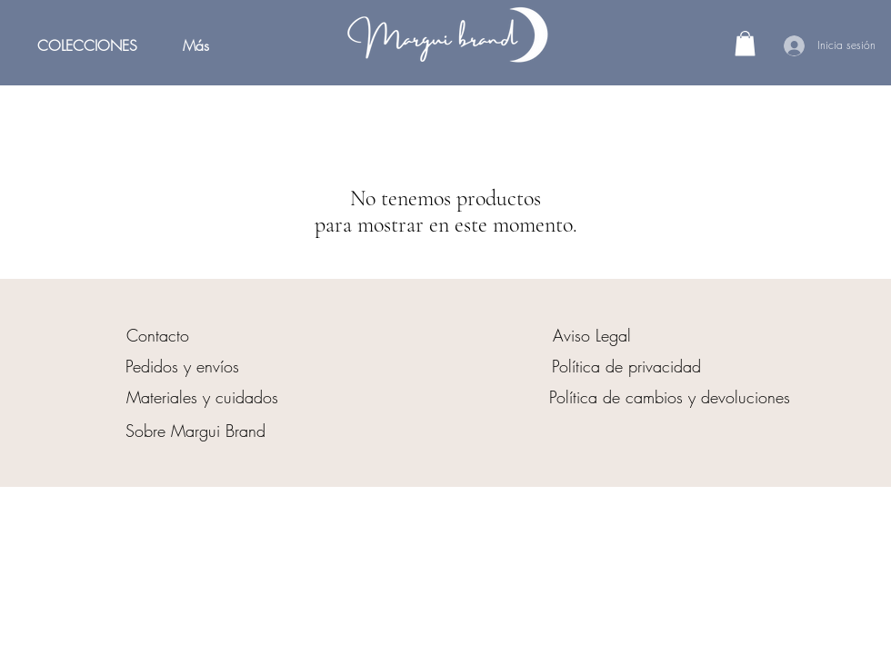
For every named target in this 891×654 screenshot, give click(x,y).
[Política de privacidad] (626, 366)
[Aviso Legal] (592, 335)
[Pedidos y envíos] (182, 366)
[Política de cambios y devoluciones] (669, 397)
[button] (745, 43)
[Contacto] (157, 335)
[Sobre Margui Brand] (195, 430)
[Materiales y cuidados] (202, 397)
